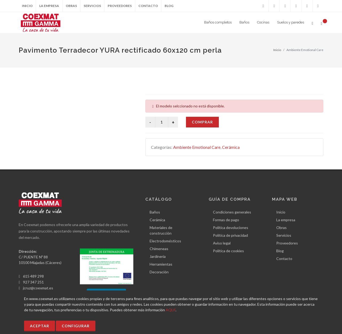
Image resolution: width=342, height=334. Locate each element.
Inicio (27, 6)
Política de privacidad (230, 235)
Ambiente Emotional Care (196, 147)
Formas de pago (226, 220)
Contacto (148, 6)
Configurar (76, 326)
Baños (155, 212)
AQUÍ (171, 310)
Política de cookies (228, 250)
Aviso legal (222, 243)
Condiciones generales (232, 212)
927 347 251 (33, 282)
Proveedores (120, 6)
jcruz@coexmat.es (38, 288)
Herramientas (161, 264)
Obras (71, 6)
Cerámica (231, 147)
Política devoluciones (230, 227)
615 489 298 (33, 276)
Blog (169, 6)
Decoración (159, 272)
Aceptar (39, 326)
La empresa (49, 6)
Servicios (92, 6)
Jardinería (158, 256)
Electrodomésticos (165, 241)
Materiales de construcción (161, 230)
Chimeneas (159, 248)
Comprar (202, 122)
